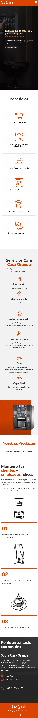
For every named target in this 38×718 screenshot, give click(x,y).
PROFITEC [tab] (9, 451)
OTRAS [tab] (30, 451)
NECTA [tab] (24, 451)
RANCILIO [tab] (17, 451)
